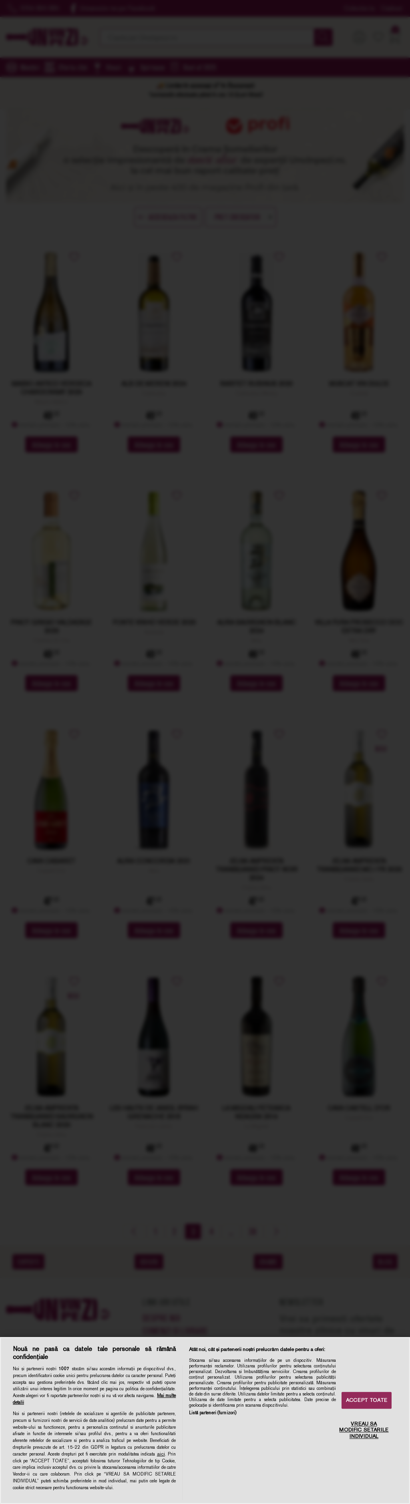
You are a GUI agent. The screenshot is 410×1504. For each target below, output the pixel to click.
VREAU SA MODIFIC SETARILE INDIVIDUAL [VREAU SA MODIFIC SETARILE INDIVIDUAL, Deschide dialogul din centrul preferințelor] (363, 1430)
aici (161, 1454)
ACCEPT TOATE (366, 1400)
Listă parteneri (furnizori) (212, 1413)
